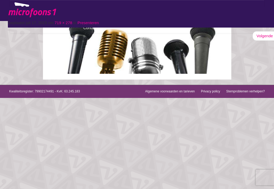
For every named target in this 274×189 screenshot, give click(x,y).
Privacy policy (210, 91)
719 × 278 (63, 22)
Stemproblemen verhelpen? (245, 91)
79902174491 (44, 91)
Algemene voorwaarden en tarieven (170, 91)
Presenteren (88, 22)
